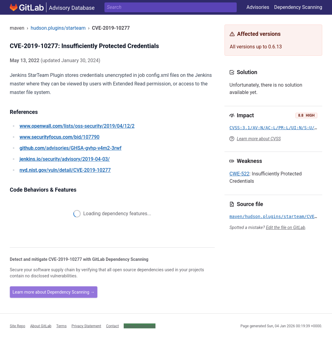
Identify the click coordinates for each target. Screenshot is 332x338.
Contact (112, 326)
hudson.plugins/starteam (58, 28)
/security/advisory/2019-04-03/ (65, 159)
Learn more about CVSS (259, 138)
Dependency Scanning (298, 7)
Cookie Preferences (139, 326)
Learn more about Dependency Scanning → (54, 292)
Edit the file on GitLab (285, 227)
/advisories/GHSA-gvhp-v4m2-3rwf (71, 148)
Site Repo (17, 326)
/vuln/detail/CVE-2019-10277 (65, 170)
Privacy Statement (86, 326)
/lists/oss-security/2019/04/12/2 (77, 126)
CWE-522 (239, 174)
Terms (61, 326)
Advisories (257, 7)
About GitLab (41, 326)
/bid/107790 (60, 137)
